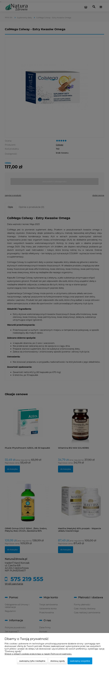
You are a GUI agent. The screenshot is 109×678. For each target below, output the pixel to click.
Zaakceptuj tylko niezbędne (32, 661)
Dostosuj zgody (57, 661)
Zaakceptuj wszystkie (80, 661)
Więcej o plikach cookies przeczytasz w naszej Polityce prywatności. (38, 654)
